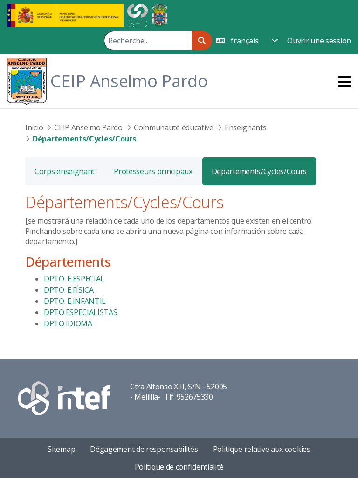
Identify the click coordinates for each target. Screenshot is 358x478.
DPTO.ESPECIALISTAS (80, 312)
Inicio (34, 127)
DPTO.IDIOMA (68, 323)
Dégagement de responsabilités (144, 449)
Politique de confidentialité (179, 467)
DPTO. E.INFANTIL (75, 301)
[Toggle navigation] (344, 81)
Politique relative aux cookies (261, 449)
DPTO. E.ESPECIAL (74, 279)
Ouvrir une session (319, 40)
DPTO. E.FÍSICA (69, 290)
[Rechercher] (148, 40)
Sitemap (61, 449)
